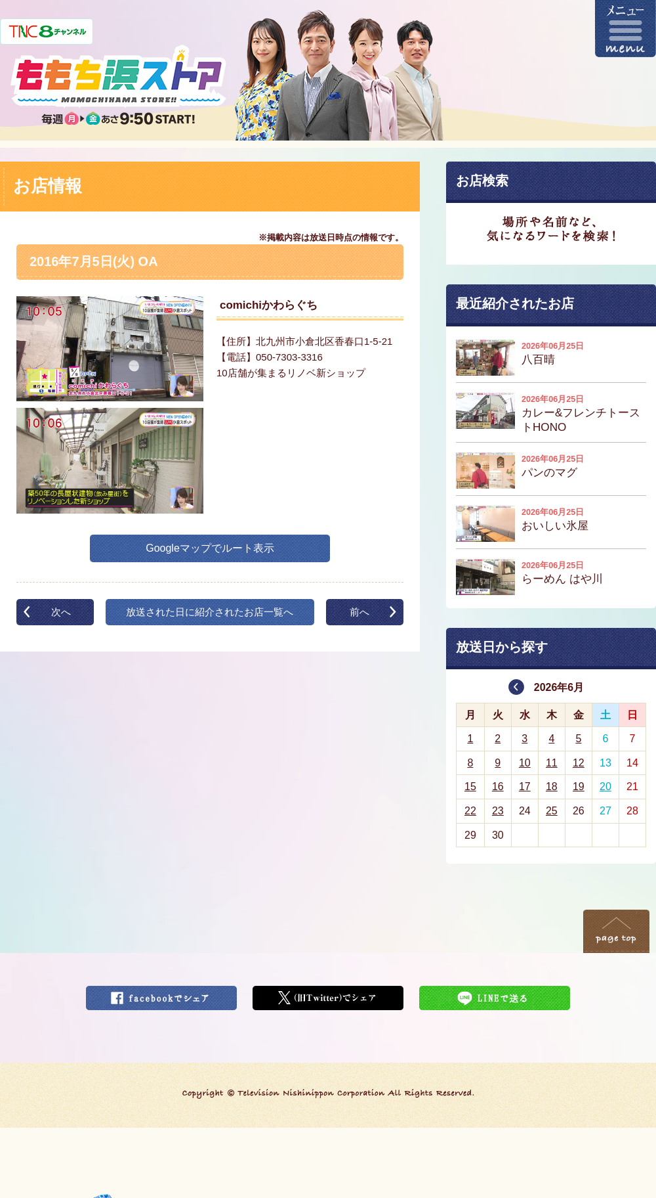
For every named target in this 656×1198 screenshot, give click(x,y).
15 (470, 786)
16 (498, 786)
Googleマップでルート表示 (210, 548)
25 (552, 810)
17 (525, 786)
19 (578, 786)
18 (552, 786)
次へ (61, 611)
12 (578, 762)
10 (525, 762)
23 (498, 810)
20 (605, 786)
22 (470, 810)
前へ (359, 611)
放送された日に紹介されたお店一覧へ (209, 611)
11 (552, 762)
